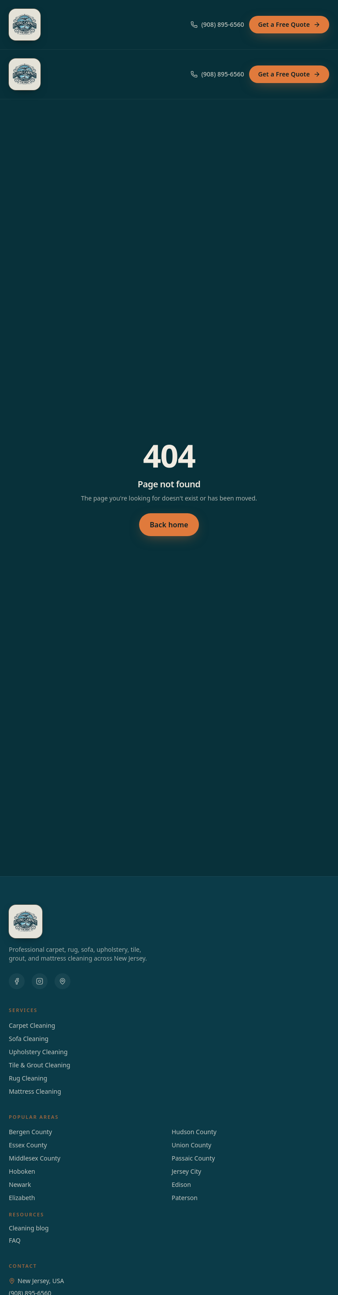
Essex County (28, 1145)
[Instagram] (40, 981)
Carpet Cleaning (32, 1025)
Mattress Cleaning (35, 1091)
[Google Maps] (62, 981)
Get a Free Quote (289, 24)
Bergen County (30, 1132)
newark (20, 1184)
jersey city (186, 1171)
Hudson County (194, 1132)
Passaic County (193, 1158)
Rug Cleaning (28, 1078)
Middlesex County (34, 1158)
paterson (185, 1197)
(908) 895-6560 (217, 24)
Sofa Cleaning (28, 1038)
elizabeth (22, 1197)
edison (181, 1184)
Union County (191, 1145)
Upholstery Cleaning (38, 1052)
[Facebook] (17, 981)
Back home (169, 525)
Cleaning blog (29, 1228)
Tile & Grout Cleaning (39, 1065)
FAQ (15, 1240)
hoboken (22, 1171)
